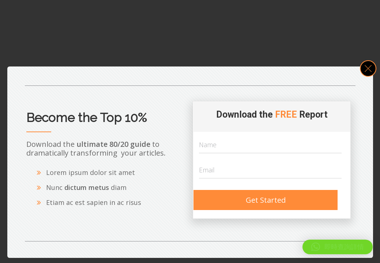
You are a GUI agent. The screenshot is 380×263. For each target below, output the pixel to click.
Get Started (266, 200)
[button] (337, 247)
